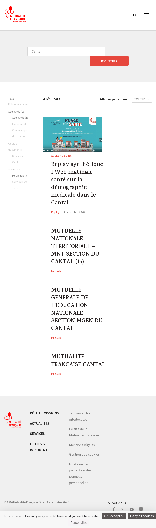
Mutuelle (56, 267)
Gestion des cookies (84, 462)
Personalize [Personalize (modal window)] (78, 522)
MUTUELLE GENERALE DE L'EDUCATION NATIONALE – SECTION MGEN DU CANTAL (77, 307)
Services (37, 441)
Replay (55, 205)
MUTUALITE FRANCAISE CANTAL (68, 364)
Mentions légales (82, 452)
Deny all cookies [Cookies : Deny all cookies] (142, 516)
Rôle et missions (44, 420)
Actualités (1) (16, 102)
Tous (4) (12, 89)
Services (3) (15, 160)
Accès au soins (61, 146)
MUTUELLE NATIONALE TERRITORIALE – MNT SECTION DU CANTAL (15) (75, 241)
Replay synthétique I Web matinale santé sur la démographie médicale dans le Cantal (78, 176)
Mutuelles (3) (20, 166)
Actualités (39, 431)
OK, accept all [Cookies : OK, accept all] (114, 516)
